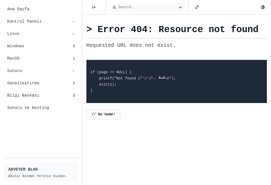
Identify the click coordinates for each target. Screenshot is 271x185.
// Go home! (103, 114)
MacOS (41, 58)
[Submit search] (180, 7)
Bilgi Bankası (41, 95)
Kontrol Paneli (41, 21)
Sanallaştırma (41, 83)
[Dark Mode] (263, 7)
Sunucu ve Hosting (28, 108)
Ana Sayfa (18, 9)
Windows (41, 46)
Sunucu (41, 71)
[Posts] (94, 7)
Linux (41, 34)
